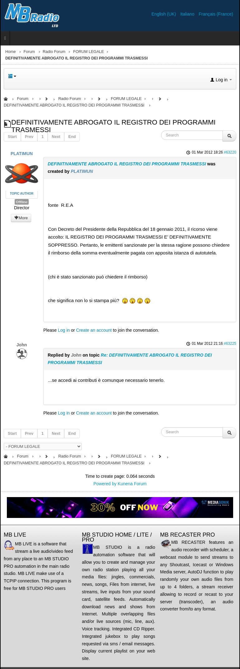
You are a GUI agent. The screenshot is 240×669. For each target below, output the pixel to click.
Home (10, 52)
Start (12, 137)
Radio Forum (54, 52)
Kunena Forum (132, 483)
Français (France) (216, 14)
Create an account (94, 330)
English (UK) (164, 14)
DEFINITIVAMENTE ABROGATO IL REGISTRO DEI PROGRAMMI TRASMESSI (127, 163)
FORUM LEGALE (88, 52)
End (72, 137)
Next (56, 137)
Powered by (105, 483)
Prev (29, 137)
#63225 (230, 343)
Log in (64, 330)
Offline (21, 202)
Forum (29, 52)
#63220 (230, 152)
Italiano (187, 14)
